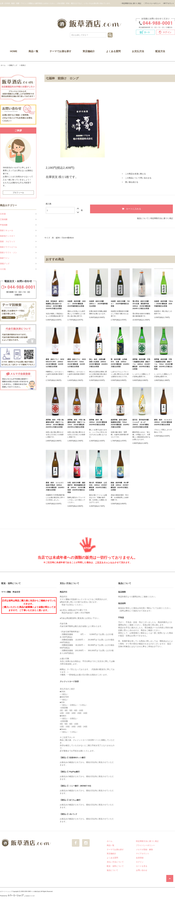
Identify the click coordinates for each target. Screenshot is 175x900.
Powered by (17, 895)
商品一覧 (33, 51)
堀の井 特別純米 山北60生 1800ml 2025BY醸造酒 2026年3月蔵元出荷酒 (98, 486)
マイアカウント (142, 853)
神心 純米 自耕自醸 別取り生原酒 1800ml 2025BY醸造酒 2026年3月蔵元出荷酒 (98, 363)
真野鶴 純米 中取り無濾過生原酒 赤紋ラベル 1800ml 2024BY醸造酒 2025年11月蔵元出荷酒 (55, 423)
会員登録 (140, 858)
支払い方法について (115, 862)
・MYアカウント (168, 3)
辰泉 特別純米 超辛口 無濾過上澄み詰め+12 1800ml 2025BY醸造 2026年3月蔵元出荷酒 (55, 304)
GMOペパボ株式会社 (34, 891)
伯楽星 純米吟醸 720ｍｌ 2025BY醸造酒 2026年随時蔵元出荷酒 (163, 303)
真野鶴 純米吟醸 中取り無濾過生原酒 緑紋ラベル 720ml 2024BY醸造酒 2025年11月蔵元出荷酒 (163, 364)
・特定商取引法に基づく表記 (130, 3)
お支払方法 (138, 51)
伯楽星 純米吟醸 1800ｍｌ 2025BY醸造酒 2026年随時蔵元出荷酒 (76, 303)
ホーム (3, 65)
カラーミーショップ (6, 891)
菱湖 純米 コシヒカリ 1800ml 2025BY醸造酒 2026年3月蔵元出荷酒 (163, 422)
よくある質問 (113, 51)
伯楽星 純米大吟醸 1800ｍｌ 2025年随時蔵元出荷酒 (98, 303)
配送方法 (160, 51)
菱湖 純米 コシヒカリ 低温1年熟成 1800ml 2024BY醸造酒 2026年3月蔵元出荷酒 (55, 486)
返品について (142, 218)
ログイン (140, 862)
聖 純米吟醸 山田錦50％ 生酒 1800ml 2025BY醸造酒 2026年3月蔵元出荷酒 (120, 363)
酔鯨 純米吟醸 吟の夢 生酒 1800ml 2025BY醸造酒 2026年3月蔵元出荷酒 (120, 486)
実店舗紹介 (89, 51)
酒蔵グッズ (13, 65)
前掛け (23, 65)
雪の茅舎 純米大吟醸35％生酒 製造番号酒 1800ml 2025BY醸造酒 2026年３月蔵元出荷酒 (141, 304)
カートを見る (141, 866)
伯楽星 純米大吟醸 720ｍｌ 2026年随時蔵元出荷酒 (120, 303)
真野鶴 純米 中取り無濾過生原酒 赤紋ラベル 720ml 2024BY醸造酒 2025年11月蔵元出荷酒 (76, 423)
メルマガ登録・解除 (144, 849)
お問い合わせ (141, 870)
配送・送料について (115, 866)
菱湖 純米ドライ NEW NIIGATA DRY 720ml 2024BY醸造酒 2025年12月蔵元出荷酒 (76, 363)
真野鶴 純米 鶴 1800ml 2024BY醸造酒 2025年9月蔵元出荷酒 (98, 422)
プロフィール (18, 193)
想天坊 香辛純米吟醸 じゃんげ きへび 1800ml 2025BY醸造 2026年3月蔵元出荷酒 (141, 423)
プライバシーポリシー (145, 845)
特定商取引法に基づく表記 (161, 218)
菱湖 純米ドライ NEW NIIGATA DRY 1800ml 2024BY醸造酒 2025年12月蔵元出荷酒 (55, 363)
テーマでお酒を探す (60, 51)
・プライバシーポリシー (152, 3)
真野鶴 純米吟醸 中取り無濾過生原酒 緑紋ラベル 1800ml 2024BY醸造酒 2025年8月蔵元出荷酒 (141, 364)
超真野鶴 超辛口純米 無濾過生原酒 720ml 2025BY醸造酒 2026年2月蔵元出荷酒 (120, 423)
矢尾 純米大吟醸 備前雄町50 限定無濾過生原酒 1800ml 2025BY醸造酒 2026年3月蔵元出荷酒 (76, 487)
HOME (13, 51)
